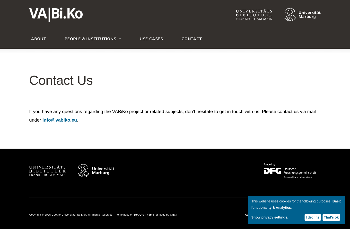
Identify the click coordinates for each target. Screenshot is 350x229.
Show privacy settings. (269, 217)
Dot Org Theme (144, 214)
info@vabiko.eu (59, 120)
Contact (192, 39)
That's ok (331, 217)
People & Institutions (90, 39)
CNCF (173, 214)
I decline (312, 217)
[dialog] (296, 210)
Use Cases (151, 39)
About (38, 39)
